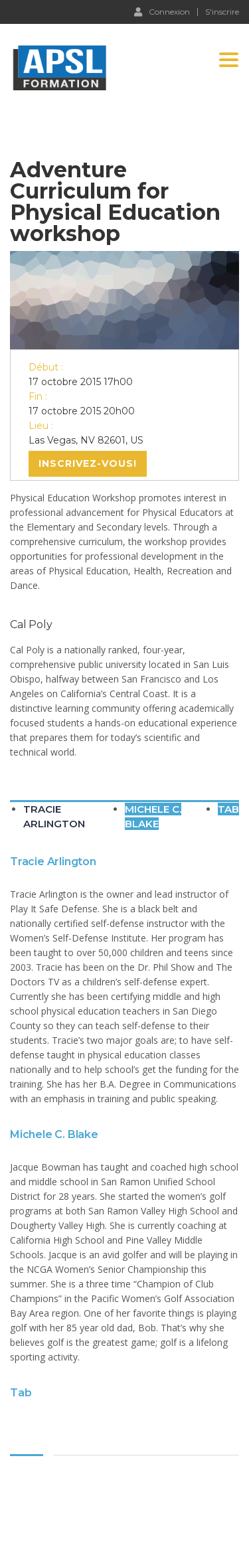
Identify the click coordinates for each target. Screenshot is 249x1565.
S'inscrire (222, 12)
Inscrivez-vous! (88, 463)
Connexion (162, 11)
